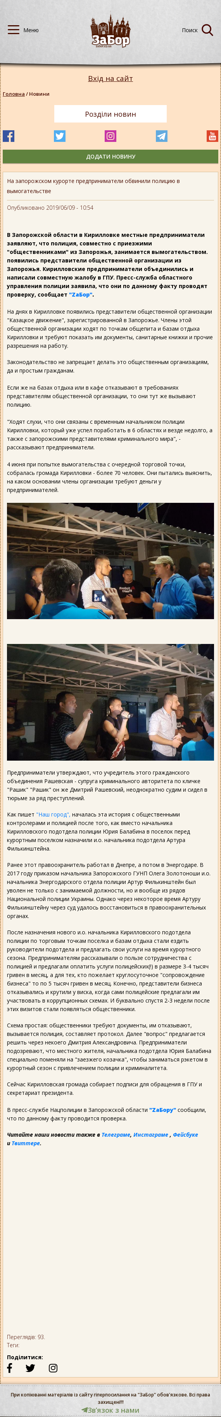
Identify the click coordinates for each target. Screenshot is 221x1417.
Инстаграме (150, 1134)
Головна (14, 93)
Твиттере (26, 1143)
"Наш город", (53, 814)
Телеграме (116, 1134)
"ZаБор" (80, 294)
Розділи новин (110, 114)
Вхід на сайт (110, 78)
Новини (39, 93)
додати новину (110, 156)
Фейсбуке (185, 1134)
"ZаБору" (162, 1109)
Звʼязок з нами (110, 1410)
